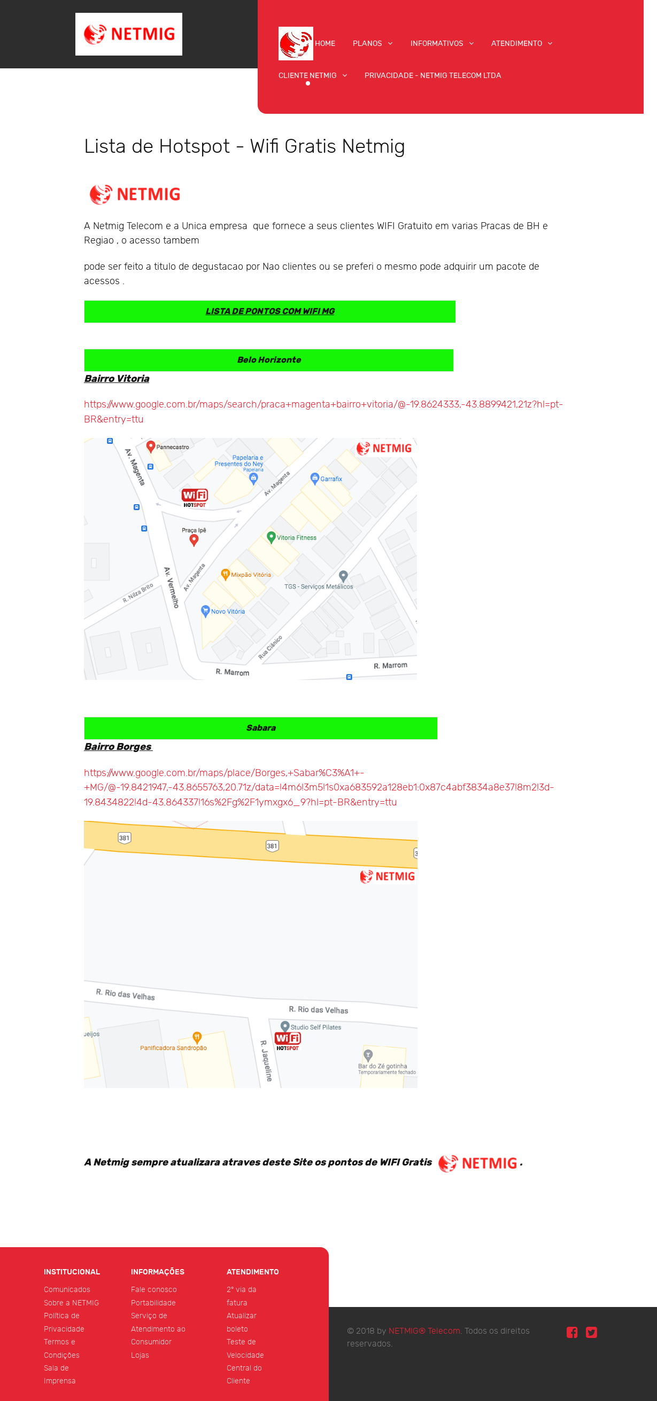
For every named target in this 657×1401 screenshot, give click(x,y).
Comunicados (67, 1289)
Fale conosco (154, 1289)
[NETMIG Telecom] (128, 33)
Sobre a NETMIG (71, 1303)
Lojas (140, 1355)
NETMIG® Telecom (424, 1331)
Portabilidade (153, 1303)
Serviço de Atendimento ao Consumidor (158, 1329)
